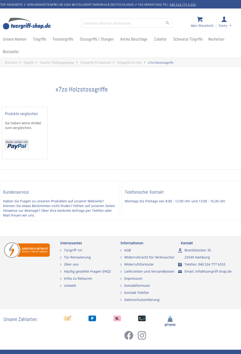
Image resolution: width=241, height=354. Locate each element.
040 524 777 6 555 (183, 5)
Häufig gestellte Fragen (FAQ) (87, 271)
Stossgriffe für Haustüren (95, 63)
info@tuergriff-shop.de (213, 271)
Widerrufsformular (139, 264)
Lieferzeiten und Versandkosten (149, 271)
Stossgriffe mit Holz (129, 63)
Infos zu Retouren (78, 278)
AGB (127, 250)
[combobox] (126, 23)
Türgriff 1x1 (73, 250)
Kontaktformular (137, 285)
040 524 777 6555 (211, 264)
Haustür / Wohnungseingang (57, 63)
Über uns (71, 264)
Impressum (133, 278)
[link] (229, 24)
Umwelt (70, 285)
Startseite (11, 63)
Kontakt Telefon (136, 292)
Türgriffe (29, 63)
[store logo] (40, 24)
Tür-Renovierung (77, 257)
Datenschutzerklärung (142, 299)
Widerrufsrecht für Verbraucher (149, 257)
